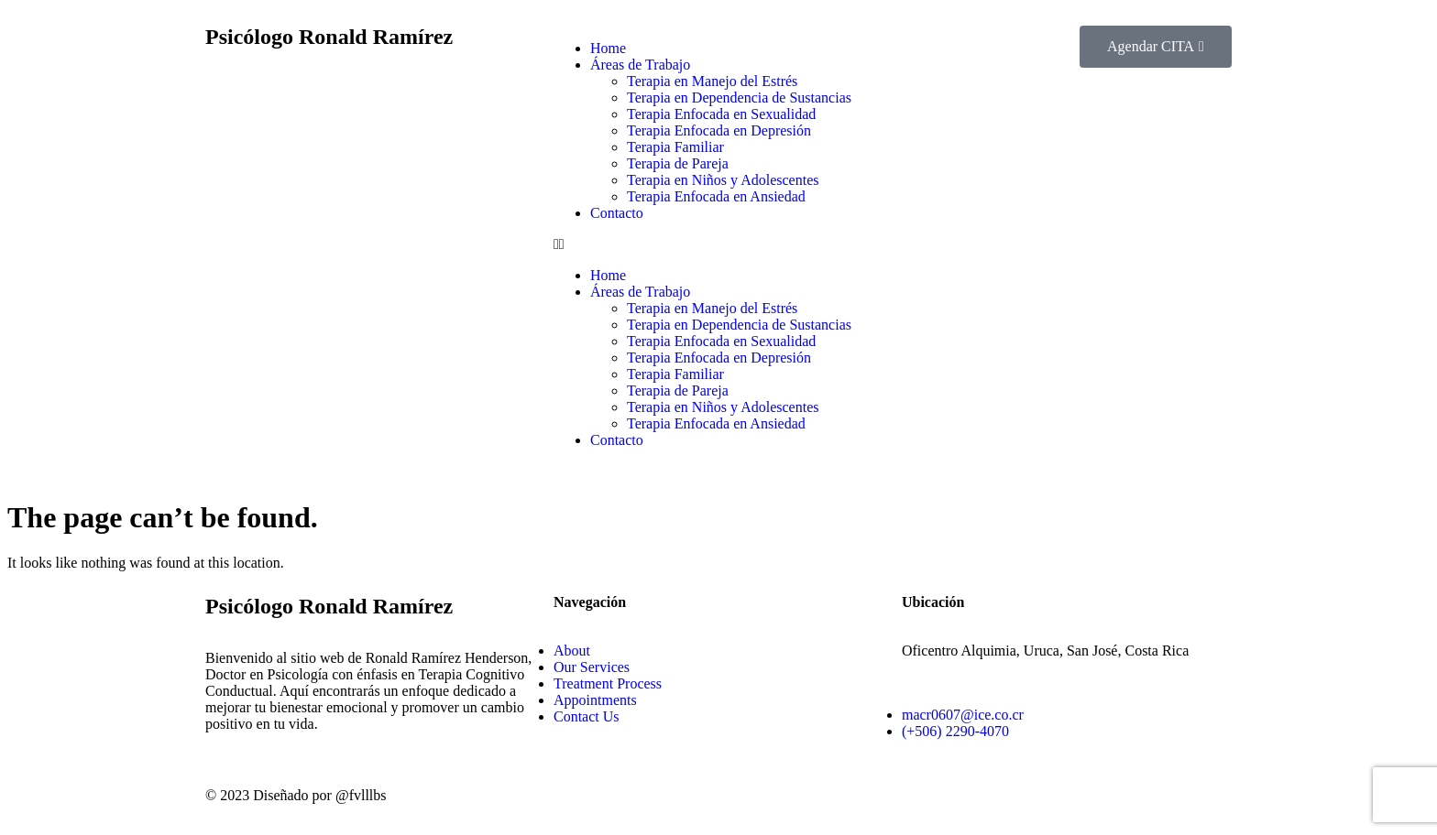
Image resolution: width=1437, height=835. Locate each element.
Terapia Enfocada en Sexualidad (721, 114)
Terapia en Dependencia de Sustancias (739, 97)
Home (608, 48)
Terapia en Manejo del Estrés (712, 81)
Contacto (616, 213)
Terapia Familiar (675, 147)
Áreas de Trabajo (640, 64)
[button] (718, 244)
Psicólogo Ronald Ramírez (329, 37)
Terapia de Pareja (678, 163)
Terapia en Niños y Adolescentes (722, 180)
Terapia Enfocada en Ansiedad (716, 196)
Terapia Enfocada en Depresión (719, 130)
